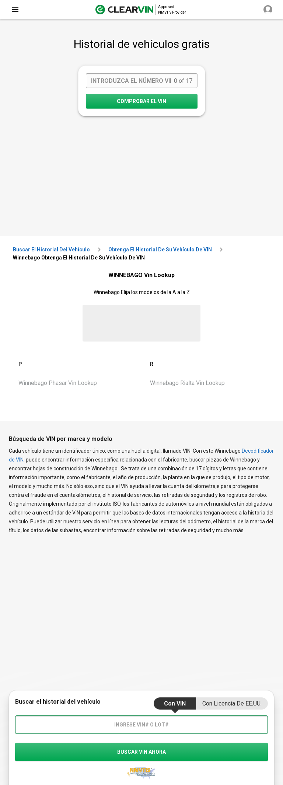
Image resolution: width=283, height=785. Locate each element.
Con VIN (175, 703)
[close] (15, 9)
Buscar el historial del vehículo (51, 249)
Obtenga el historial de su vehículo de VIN (160, 249)
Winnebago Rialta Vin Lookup (187, 382)
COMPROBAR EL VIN (141, 101)
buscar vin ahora (141, 752)
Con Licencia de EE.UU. (232, 703)
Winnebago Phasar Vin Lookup (57, 382)
